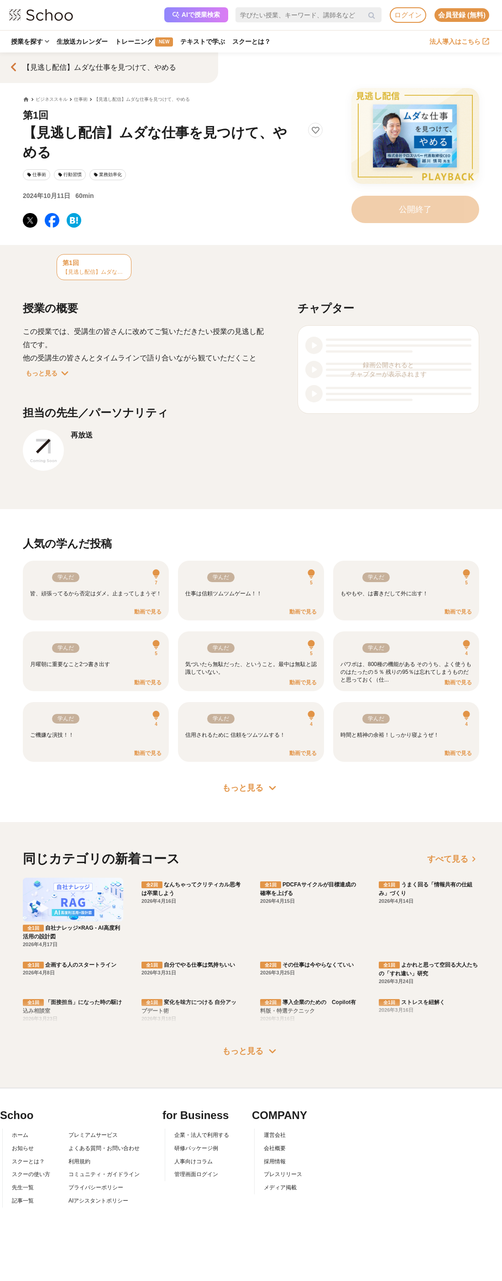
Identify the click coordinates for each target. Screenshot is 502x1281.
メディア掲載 (280, 1187)
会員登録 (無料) (462, 15)
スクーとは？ (251, 41)
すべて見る (453, 859)
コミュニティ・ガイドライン (104, 1174)
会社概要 (275, 1148)
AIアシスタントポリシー (98, 1201)
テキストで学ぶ (202, 41)
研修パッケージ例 (196, 1148)
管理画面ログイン (196, 1174)
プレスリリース (283, 1174)
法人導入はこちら (459, 41)
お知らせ (23, 1148)
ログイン (408, 15)
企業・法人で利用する (201, 1135)
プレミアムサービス (93, 1135)
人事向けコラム (193, 1161)
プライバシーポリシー (95, 1187)
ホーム (20, 1135)
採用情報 (275, 1161)
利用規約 (79, 1161)
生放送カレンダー (82, 41)
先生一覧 (23, 1187)
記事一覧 (23, 1201)
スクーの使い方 (31, 1174)
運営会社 (275, 1135)
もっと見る (49, 373)
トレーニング (144, 42)
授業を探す (30, 41)
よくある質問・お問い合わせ (104, 1148)
